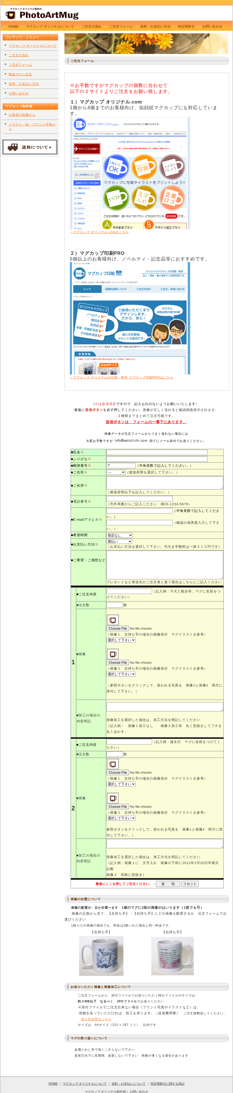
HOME (14, 26)
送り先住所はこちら (96, 1005)
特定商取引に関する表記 (168, 1069)
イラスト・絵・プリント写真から (32, 127)
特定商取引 (186, 26)
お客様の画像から (22, 115)
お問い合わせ (212, 26)
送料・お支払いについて (129, 1069)
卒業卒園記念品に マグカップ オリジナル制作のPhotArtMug (96, 1085)
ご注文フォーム (121, 26)
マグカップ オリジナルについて (50, 26)
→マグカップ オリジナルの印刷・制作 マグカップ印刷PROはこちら (130, 375)
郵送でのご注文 (20, 74)
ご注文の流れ (91, 26)
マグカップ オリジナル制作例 (105, 1077)
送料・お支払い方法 (155, 26)
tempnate (190, 1085)
